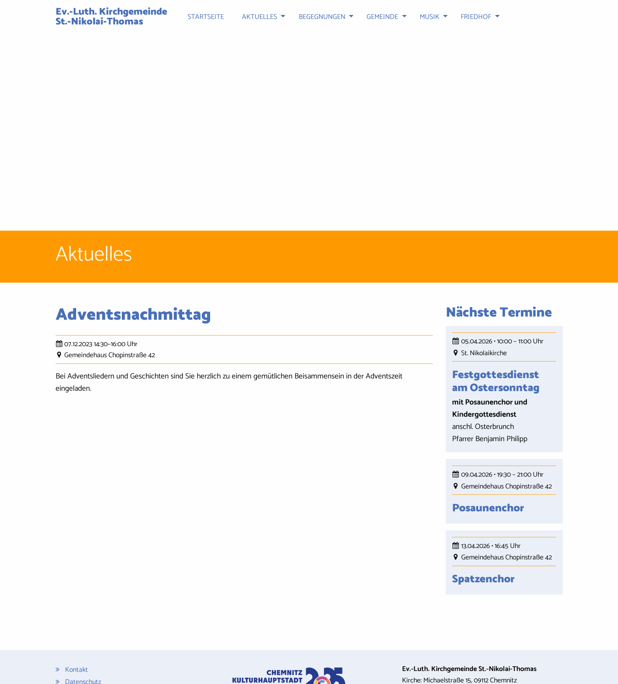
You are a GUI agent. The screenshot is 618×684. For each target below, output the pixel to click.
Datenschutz (83, 608)
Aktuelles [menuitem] (259, 17)
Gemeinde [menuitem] (382, 17)
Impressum (81, 620)
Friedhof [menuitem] (476, 17)
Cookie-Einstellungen (95, 650)
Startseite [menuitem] (206, 17)
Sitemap (77, 632)
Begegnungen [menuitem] (322, 17)
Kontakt (76, 596)
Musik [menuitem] (429, 17)
